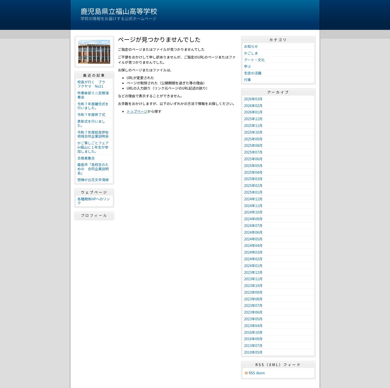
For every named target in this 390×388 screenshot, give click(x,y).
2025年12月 (253, 118)
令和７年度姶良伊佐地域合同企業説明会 (93, 134)
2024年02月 (253, 258)
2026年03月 (253, 98)
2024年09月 (253, 218)
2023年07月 (253, 305)
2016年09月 (253, 338)
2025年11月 (253, 125)
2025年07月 (253, 152)
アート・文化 (254, 59)
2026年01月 (253, 112)
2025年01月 (253, 192)
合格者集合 (86, 158)
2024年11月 (253, 205)
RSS (252, 373)
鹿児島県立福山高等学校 (119, 11)
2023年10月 (253, 285)
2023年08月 (253, 298)
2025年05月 (253, 165)
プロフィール (94, 215)
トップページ (137, 111)
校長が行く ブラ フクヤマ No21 (93, 84)
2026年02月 (253, 105)
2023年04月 (253, 325)
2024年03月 (253, 252)
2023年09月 (253, 292)
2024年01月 (253, 265)
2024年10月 (253, 212)
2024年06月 (253, 232)
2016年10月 (253, 332)
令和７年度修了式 (91, 114)
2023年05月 (253, 318)
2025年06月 (253, 158)
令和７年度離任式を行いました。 (93, 106)
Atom (260, 373)
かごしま (251, 53)
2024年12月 (253, 198)
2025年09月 (253, 138)
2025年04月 (253, 172)
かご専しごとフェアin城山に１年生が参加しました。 (93, 147)
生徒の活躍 (252, 72)
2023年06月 (253, 312)
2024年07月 (253, 225)
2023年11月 (253, 278)
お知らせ (251, 46)
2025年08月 (253, 145)
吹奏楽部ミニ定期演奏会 (93, 95)
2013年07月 (253, 345)
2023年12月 (253, 272)
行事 (247, 79)
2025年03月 (253, 178)
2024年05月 (253, 238)
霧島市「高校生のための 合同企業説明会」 (93, 168)
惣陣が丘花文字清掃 (93, 179)
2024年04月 (253, 245)
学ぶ (247, 66)
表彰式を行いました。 (91, 123)
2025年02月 (253, 185)
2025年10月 (253, 132)
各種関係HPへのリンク (93, 201)
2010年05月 (253, 352)
